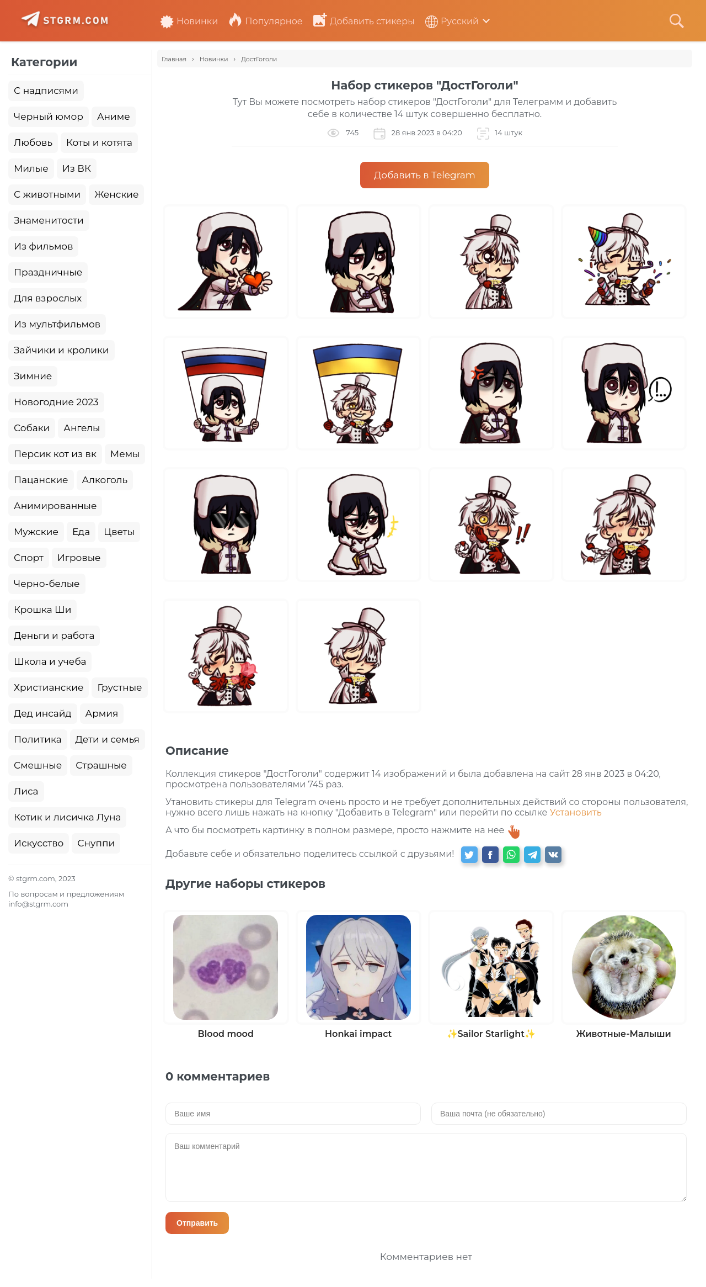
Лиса (26, 791)
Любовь (33, 142)
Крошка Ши (42, 609)
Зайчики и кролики (61, 350)
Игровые (79, 557)
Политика (38, 739)
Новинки (189, 21)
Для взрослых (48, 298)
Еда (81, 531)
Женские (116, 194)
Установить (576, 812)
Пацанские (41, 479)
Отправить (197, 1223)
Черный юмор (48, 116)
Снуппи (96, 843)
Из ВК (76, 168)
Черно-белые (47, 583)
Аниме (113, 116)
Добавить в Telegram (424, 175)
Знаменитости (49, 220)
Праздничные (48, 272)
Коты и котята (99, 142)
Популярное (265, 21)
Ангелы (81, 427)
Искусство (38, 843)
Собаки (32, 427)
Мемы (125, 453)
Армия (102, 713)
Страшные (101, 765)
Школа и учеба (50, 661)
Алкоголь (105, 479)
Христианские (48, 687)
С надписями (46, 90)
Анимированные (55, 505)
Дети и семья (108, 739)
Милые (31, 168)
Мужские (36, 531)
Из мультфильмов (57, 324)
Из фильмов (43, 246)
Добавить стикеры (364, 21)
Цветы (119, 531)
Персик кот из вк (55, 453)
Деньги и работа (54, 635)
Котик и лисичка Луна (67, 817)
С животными (47, 194)
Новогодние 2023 (56, 401)
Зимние (33, 376)
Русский (452, 21)
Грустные (119, 687)
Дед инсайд (43, 713)
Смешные (38, 765)
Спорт (29, 557)
